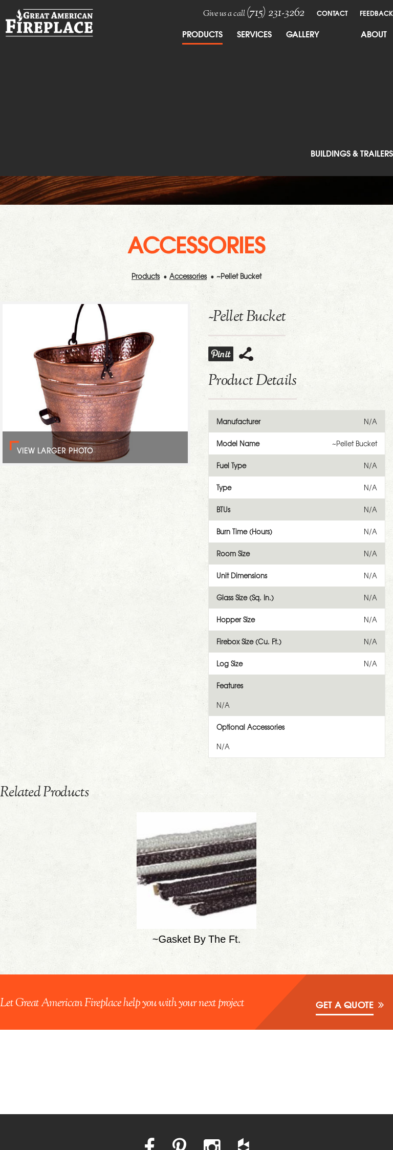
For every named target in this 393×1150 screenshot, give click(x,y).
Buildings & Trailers (352, 152)
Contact (332, 13)
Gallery (302, 33)
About (374, 33)
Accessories (188, 276)
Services (254, 33)
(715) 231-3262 (275, 13)
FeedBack (376, 13)
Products (202, 33)
